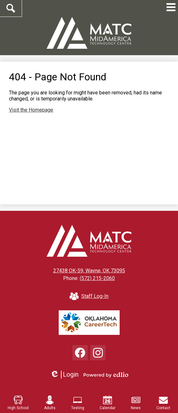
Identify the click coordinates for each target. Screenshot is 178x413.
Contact (163, 402)
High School (18, 402)
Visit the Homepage (31, 110)
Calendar (107, 402)
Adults (50, 402)
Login (64, 375)
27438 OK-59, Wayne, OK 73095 (89, 271)
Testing (77, 402)
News (136, 402)
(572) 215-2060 (97, 278)
